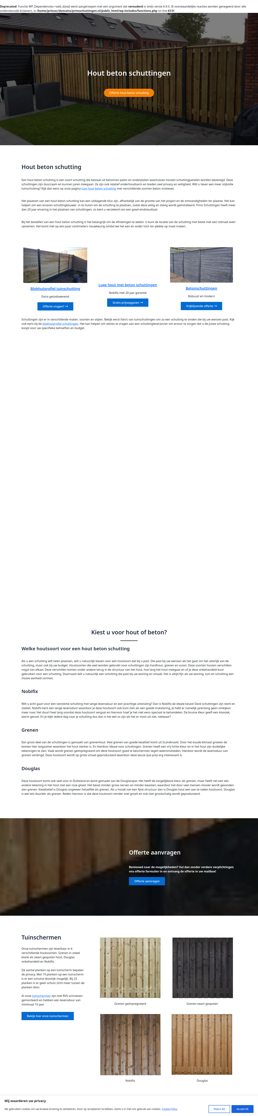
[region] (129, 1105)
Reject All (219, 1109)
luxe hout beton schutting (99, 188)
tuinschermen (41, 996)
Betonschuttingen (201, 288)
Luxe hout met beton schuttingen (128, 284)
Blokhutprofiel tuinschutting (55, 288)
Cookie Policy (169, 1109)
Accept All (242, 1109)
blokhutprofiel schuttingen (60, 324)
